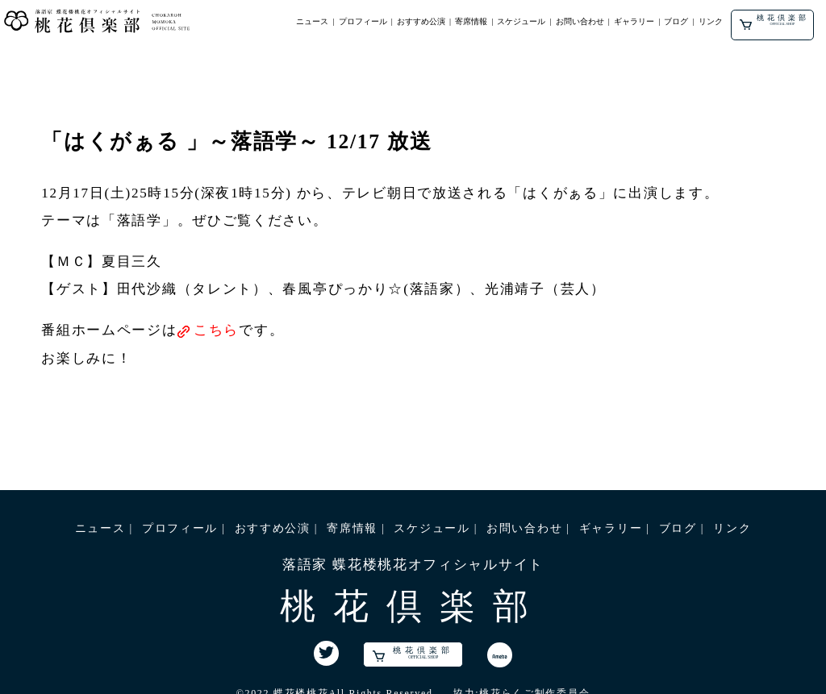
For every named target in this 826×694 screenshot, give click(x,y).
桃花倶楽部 (774, 22)
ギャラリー (634, 21)
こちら (216, 330)
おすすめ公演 (421, 21)
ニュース (312, 21)
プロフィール (363, 21)
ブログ (676, 21)
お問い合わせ (580, 21)
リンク (711, 21)
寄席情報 (471, 21)
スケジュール (521, 21)
